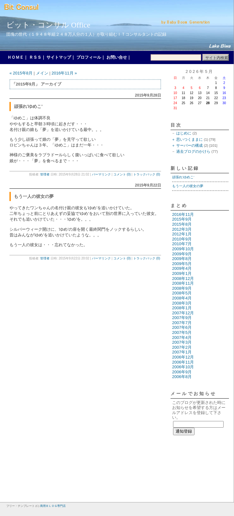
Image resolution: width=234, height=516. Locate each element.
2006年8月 (182, 376)
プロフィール (88, 57)
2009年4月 (182, 268)
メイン (42, 73)
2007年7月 (182, 322)
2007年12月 (183, 313)
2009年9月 (182, 254)
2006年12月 (183, 357)
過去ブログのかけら (193, 151)
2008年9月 (182, 288)
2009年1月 (182, 273)
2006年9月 (182, 372)
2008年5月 (182, 293)
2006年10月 (183, 367)
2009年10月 (183, 248)
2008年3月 (182, 303)
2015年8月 (182, 224)
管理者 (45, 174)
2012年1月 (182, 234)
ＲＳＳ (35, 57)
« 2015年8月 (21, 73)
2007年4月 (182, 337)
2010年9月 (182, 239)
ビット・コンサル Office (48, 25)
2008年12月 (183, 278)
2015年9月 (182, 219)
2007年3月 (182, 342)
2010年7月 (182, 243)
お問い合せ (116, 57)
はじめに (183, 133)
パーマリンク (101, 174)
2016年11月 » (64, 73)
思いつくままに (189, 139)
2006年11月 (183, 362)
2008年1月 (182, 307)
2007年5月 (182, 332)
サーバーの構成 (189, 145)
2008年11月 (183, 283)
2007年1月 (182, 352)
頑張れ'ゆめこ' (183, 177)
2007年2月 (182, 347)
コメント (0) (122, 174)
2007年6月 (182, 327)
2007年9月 (182, 317)
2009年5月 (182, 263)
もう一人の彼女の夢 (187, 186)
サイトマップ (58, 57)
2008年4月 (182, 298)
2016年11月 (183, 214)
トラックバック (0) (146, 174)
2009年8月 (182, 258)
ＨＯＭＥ (15, 57)
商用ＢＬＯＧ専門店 (53, 505)
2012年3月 (182, 229)
